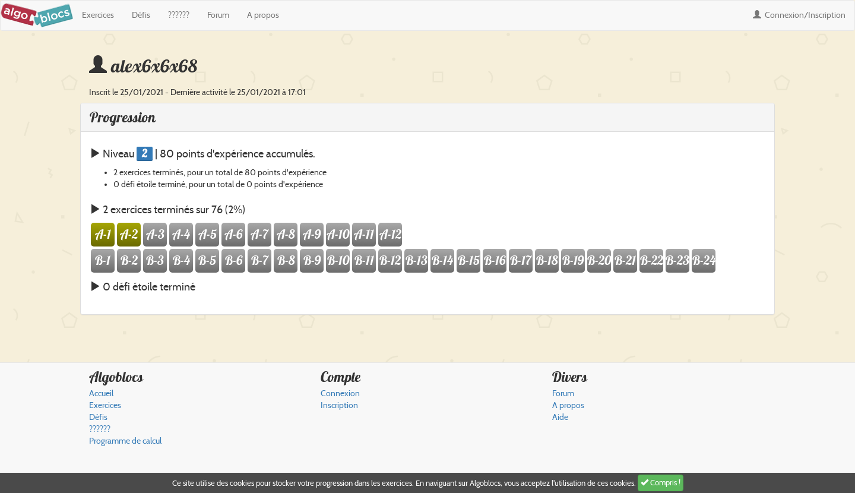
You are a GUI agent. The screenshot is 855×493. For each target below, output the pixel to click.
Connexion (799, 15)
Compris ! (660, 482)
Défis (141, 15)
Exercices (98, 15)
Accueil (101, 393)
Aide (560, 417)
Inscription (339, 405)
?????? (178, 15)
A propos (263, 15)
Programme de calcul (125, 441)
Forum (218, 15)
